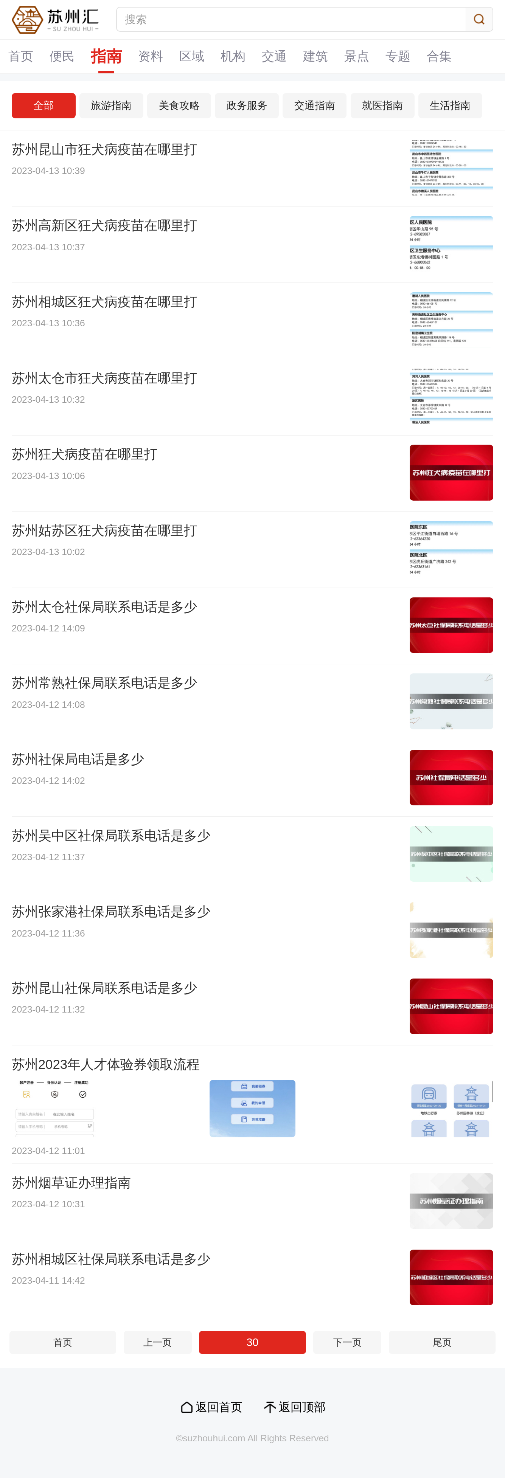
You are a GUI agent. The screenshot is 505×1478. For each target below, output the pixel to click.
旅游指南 (111, 105)
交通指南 (314, 105)
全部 (43, 105)
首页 (20, 56)
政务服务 (247, 105)
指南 (106, 56)
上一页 (157, 1342)
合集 (439, 56)
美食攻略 (179, 105)
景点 (356, 56)
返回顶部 (302, 1407)
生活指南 (450, 105)
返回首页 (219, 1407)
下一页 (347, 1342)
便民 (62, 56)
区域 (191, 56)
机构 (233, 56)
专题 (397, 56)
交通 (274, 56)
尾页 (442, 1342)
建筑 (315, 56)
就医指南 (382, 105)
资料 (150, 56)
